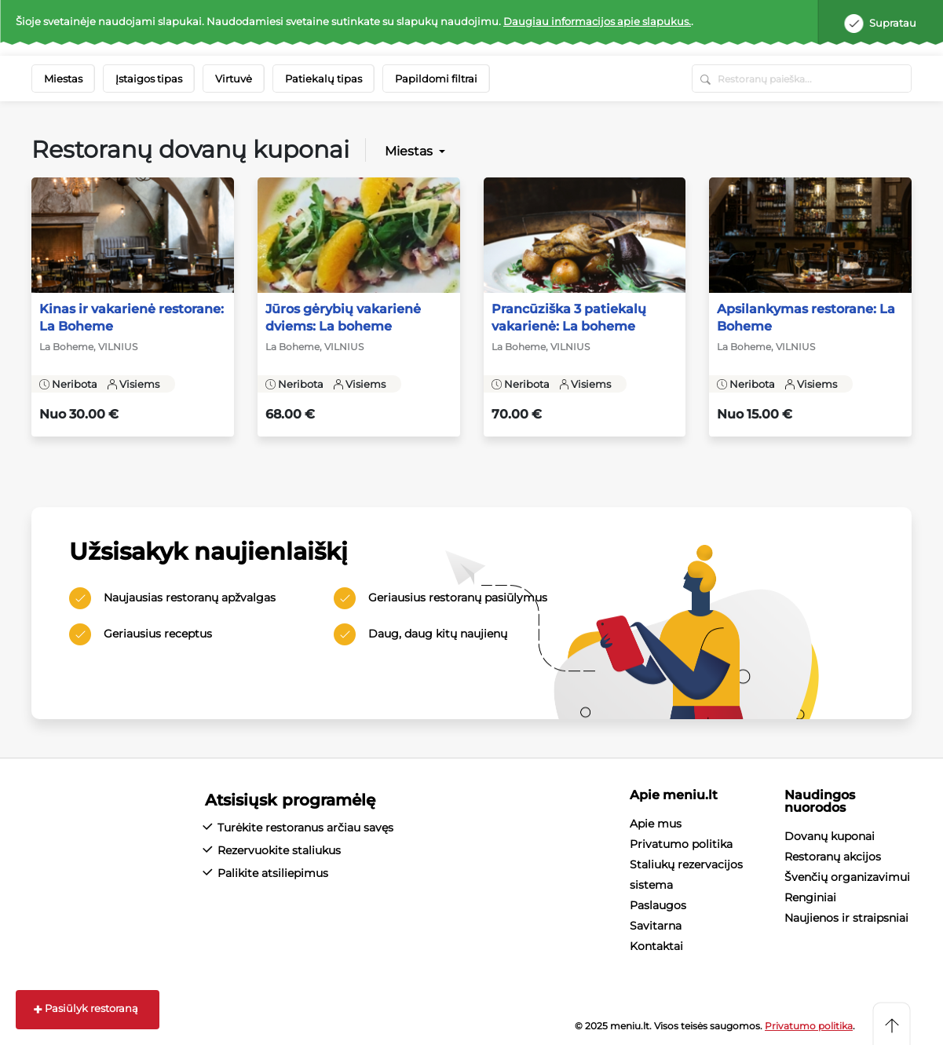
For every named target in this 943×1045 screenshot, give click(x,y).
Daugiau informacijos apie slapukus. (597, 21)
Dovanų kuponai (829, 836)
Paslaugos (658, 905)
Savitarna (656, 926)
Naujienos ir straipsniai (846, 918)
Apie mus (656, 824)
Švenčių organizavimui (847, 877)
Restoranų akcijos (832, 857)
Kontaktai (656, 946)
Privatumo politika (681, 844)
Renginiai (810, 897)
